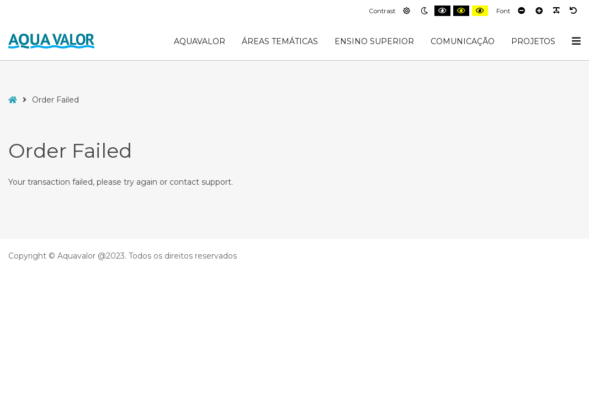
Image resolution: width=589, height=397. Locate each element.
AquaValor (199, 41)
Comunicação (463, 41)
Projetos (533, 41)
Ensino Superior (374, 41)
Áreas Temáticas (280, 41)
